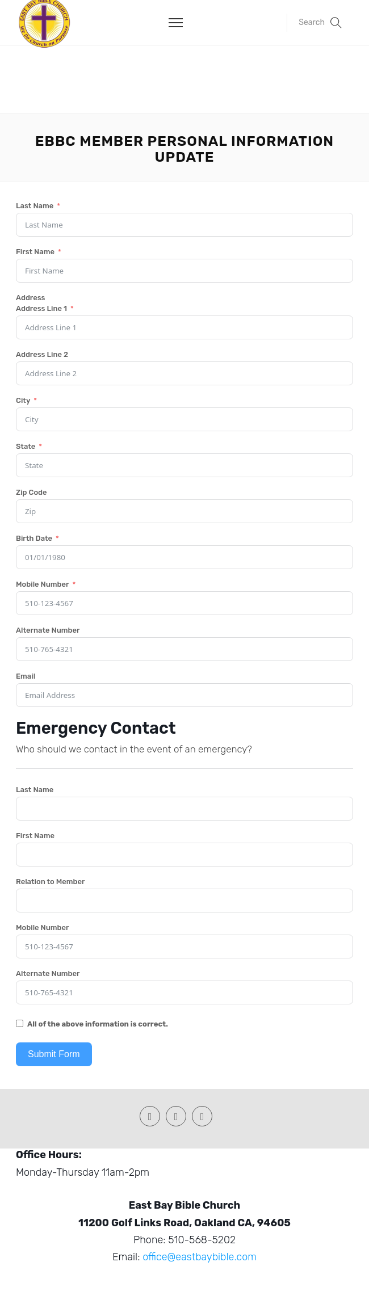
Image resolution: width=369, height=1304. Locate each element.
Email (25, 676)
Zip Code (31, 492)
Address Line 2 (42, 354)
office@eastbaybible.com (199, 1257)
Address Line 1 (41, 308)
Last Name (34, 205)
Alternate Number (47, 630)
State (25, 446)
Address (30, 297)
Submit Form (54, 1054)
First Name (35, 251)
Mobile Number (42, 584)
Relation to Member (50, 881)
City (23, 400)
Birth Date (34, 538)
